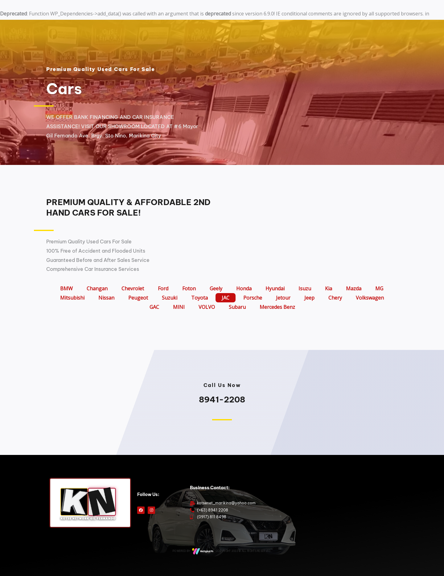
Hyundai (275, 288)
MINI (179, 307)
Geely (216, 288)
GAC (154, 307)
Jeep (309, 297)
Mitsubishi (72, 297)
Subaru (237, 307)
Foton (189, 288)
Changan (97, 288)
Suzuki (169, 297)
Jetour (283, 297)
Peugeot (138, 297)
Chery (335, 297)
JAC (225, 297)
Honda (244, 288)
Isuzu (304, 288)
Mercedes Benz (277, 307)
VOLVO (207, 307)
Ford (163, 288)
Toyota (199, 297)
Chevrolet (132, 288)
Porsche (252, 297)
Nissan (106, 297)
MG (379, 288)
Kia (328, 288)
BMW (66, 288)
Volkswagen (370, 297)
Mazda (353, 288)
